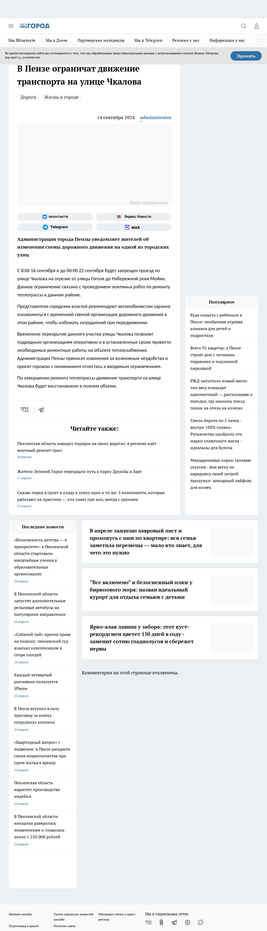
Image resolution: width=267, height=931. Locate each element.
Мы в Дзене (57, 40)
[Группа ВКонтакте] (55, 217)
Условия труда (66, 739)
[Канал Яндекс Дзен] (187, 716)
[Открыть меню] (11, 26)
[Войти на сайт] (256, 26)
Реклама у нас (185, 40)
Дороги (28, 97)
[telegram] (43, 409)
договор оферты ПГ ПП (26, 870)
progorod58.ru (87, 813)
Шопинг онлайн (20, 708)
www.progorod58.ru (49, 757)
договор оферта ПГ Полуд (28, 865)
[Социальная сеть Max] (134, 227)
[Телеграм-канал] (55, 227)
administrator (156, 117)
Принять (246, 55)
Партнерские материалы (101, 40)
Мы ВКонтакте (22, 40)
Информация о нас (227, 40)
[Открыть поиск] (243, 26)
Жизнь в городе (61, 97)
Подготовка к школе (24, 719)
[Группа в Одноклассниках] (161, 716)
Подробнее (248, 883)
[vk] (25, 409)
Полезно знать (64, 719)
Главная (108, 739)
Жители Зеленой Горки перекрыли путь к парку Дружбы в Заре (94, 475)
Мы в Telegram (148, 40)
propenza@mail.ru (77, 772)
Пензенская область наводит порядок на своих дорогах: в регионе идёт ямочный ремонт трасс (94, 450)
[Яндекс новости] (134, 217)
